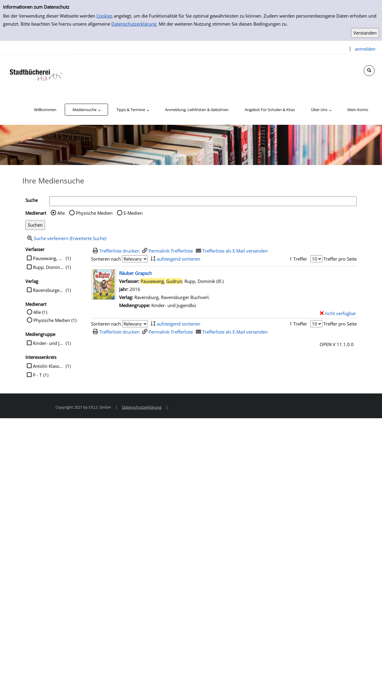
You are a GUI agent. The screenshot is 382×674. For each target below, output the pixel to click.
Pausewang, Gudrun (48, 258)
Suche (31, 200)
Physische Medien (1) (54, 320)
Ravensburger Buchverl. (48, 290)
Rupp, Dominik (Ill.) (48, 267)
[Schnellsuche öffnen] (369, 70)
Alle (61, 213)
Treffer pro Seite (340, 259)
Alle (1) (40, 312)
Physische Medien (94, 213)
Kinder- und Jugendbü (48, 343)
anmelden (365, 49)
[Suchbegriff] (203, 201)
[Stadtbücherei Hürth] (36, 74)
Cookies (104, 16)
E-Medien (133, 213)
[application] (86, 110)
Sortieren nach (106, 259)
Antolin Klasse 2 (48, 366)
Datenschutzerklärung (133, 24)
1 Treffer (298, 259)
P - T (37, 375)
